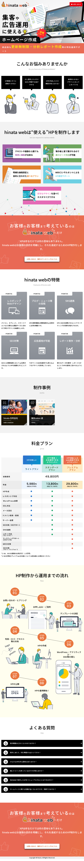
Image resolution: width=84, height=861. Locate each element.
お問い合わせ (73, 4)
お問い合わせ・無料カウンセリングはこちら (42, 259)
